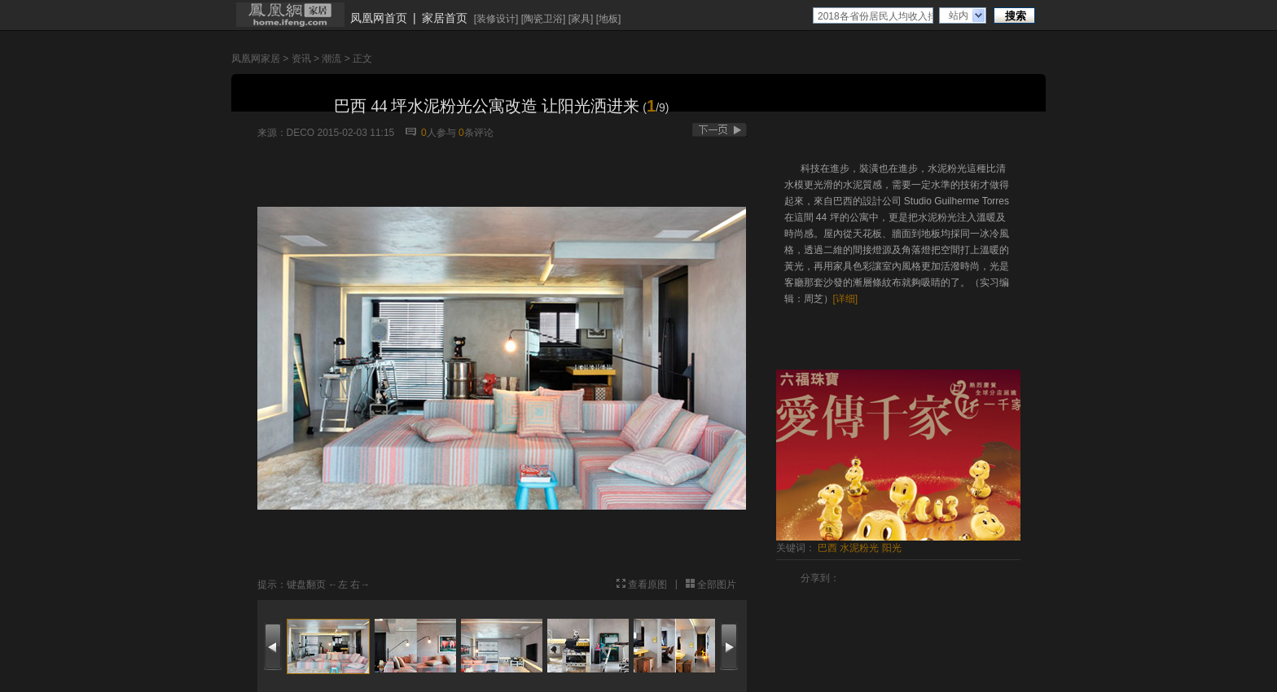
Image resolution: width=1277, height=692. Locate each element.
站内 (958, 15)
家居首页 (444, 17)
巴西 (827, 548)
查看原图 (647, 584)
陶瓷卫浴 (543, 18)
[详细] (845, 298)
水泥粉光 (859, 548)
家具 (580, 18)
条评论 (476, 132)
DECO (301, 132)
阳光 (892, 548)
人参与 (438, 132)
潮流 (331, 58)
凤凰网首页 (378, 17)
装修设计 (496, 18)
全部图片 (716, 584)
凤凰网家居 (255, 58)
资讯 (301, 58)
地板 (608, 18)
